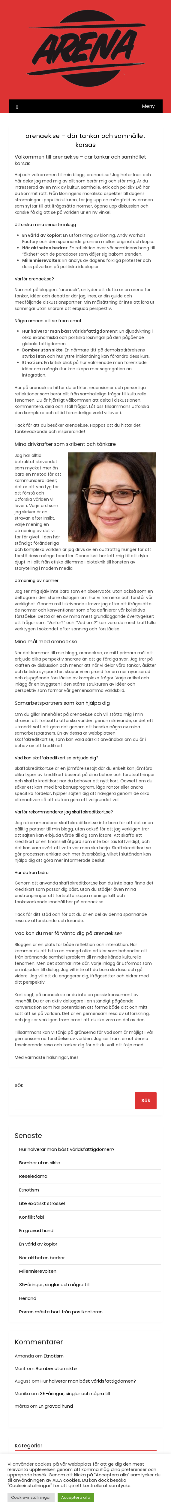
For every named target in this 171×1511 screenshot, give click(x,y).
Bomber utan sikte (39, 1163)
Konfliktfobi (31, 1217)
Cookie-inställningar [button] (31, 1497)
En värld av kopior (38, 1244)
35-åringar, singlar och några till (54, 1284)
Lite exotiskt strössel (42, 1203)
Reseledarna (33, 1176)
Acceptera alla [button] (75, 1497)
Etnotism (29, 1190)
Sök (19, 1085)
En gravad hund (36, 1230)
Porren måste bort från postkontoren (61, 1312)
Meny (148, 106)
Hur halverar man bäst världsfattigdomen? (67, 1149)
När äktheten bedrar (42, 1257)
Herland (27, 1298)
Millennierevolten (37, 1271)
